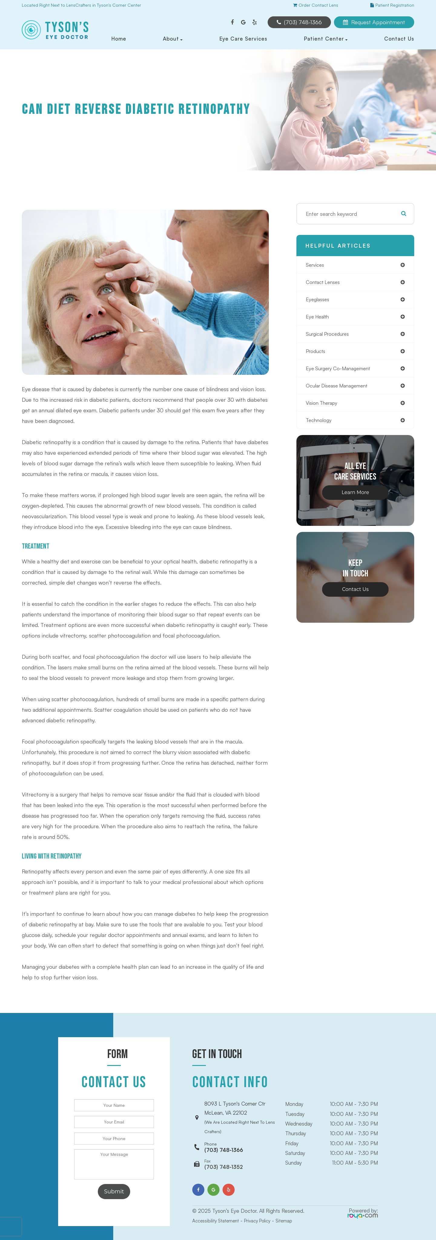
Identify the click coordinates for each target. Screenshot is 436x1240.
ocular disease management (340, 390)
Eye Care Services (243, 38)
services (316, 265)
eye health (319, 318)
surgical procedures (330, 336)
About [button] (173, 38)
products (317, 354)
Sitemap (295, 1208)
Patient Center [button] (326, 38)
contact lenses (325, 283)
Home (118, 38)
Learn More (355, 498)
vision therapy (324, 408)
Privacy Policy (265, 1208)
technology (320, 426)
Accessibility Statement (218, 1208)
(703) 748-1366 (223, 1135)
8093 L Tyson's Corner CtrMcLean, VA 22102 (239, 1111)
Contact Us (399, 38)
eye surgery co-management (342, 372)
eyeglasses (319, 301)
